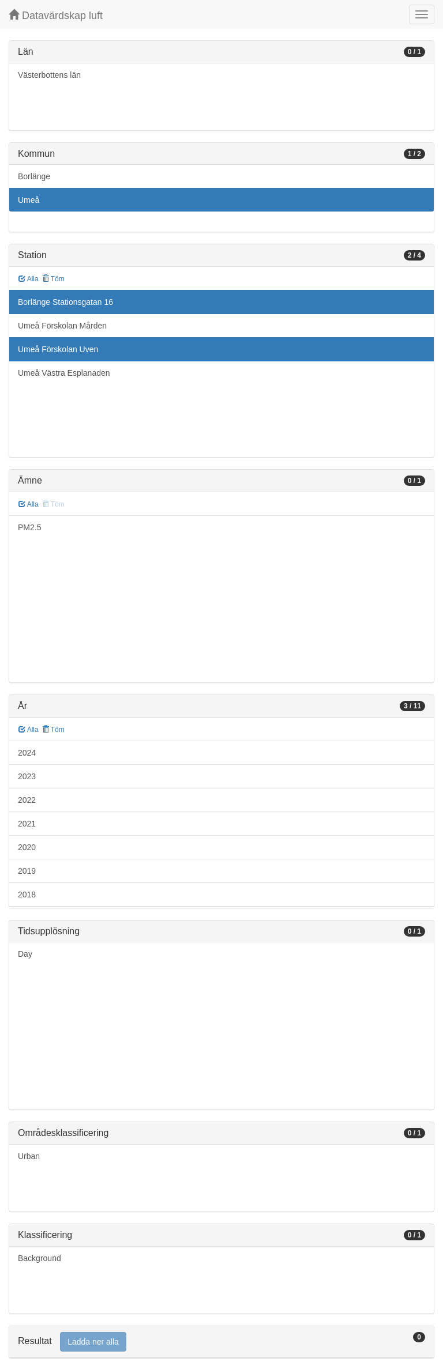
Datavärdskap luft (56, 15)
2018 (27, 894)
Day (25, 953)
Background (39, 1258)
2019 (27, 870)
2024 (27, 752)
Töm (53, 279)
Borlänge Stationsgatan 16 (65, 302)
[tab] (221, 1342)
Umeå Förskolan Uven (58, 349)
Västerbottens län (49, 75)
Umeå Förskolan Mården (62, 325)
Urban (29, 1156)
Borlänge (34, 176)
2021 (27, 823)
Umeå (28, 200)
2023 (27, 776)
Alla (28, 279)
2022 (27, 800)
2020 (27, 847)
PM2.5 (29, 527)
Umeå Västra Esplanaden (64, 373)
